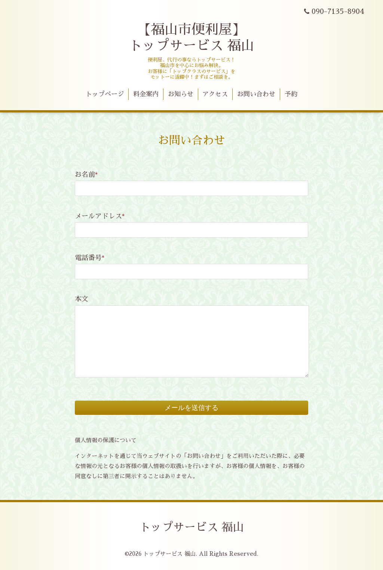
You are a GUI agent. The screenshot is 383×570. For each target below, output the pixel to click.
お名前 (86, 174)
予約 (291, 94)
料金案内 (146, 94)
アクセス (215, 94)
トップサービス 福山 (192, 527)
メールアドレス (100, 216)
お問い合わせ (256, 94)
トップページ (105, 94)
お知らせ (180, 94)
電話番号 (90, 257)
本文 (81, 299)
